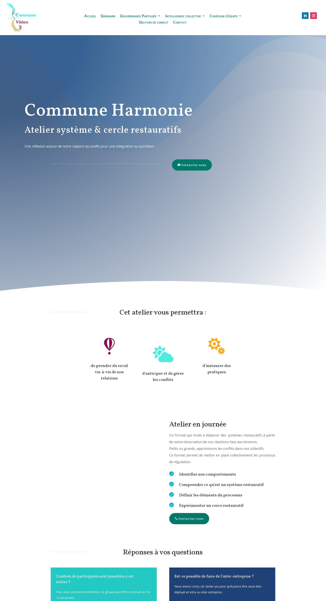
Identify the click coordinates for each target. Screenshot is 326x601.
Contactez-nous (185, 165)
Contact (180, 23)
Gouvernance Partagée (138, 16)
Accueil (90, 16)
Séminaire (108, 16)
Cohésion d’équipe (223, 16)
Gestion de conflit (153, 23)
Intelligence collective (183, 16)
